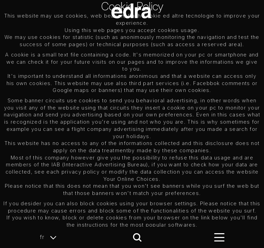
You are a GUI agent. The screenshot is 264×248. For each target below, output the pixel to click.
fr (50, 237)
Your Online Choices (131, 179)
